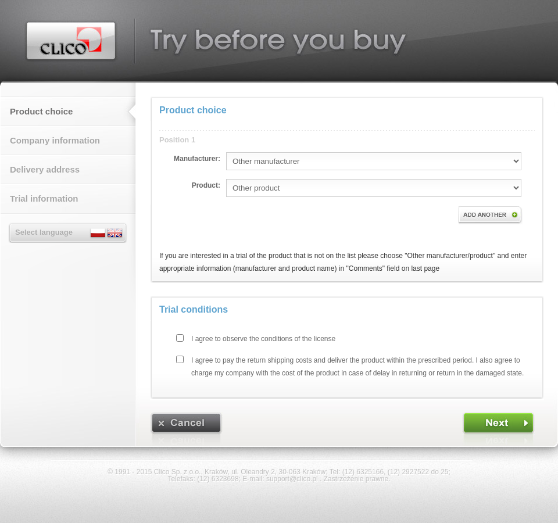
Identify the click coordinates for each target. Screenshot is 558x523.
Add (491, 215)
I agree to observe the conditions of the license (263, 339)
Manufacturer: (197, 159)
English (114, 233)
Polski (98, 233)
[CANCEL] (186, 429)
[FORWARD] (498, 429)
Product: (206, 185)
